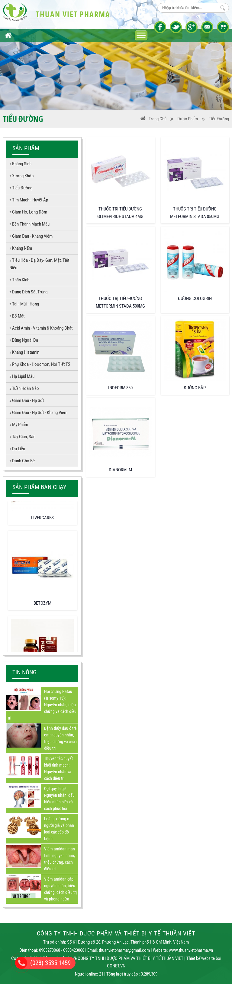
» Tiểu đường (20, 188)
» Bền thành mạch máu (29, 224)
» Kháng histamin (24, 352)
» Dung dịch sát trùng (28, 292)
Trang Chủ (153, 119)
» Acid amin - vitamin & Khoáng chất (40, 328)
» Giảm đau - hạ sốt (26, 400)
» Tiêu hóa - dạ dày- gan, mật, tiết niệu (39, 264)
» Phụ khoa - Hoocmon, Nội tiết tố (39, 364)
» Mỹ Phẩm (18, 424)
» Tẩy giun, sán (22, 436)
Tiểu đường (219, 119)
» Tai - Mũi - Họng (24, 304)
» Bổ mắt (16, 316)
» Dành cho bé (22, 461)
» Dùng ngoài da (23, 340)
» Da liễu (17, 448)
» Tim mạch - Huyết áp (28, 200)
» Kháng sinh (20, 163)
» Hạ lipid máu (21, 376)
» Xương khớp (21, 176)
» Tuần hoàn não (24, 388)
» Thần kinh (19, 280)
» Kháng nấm (20, 248)
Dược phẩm (187, 119)
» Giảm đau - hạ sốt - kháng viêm (38, 412)
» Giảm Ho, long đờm (28, 212)
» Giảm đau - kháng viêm (31, 236)
